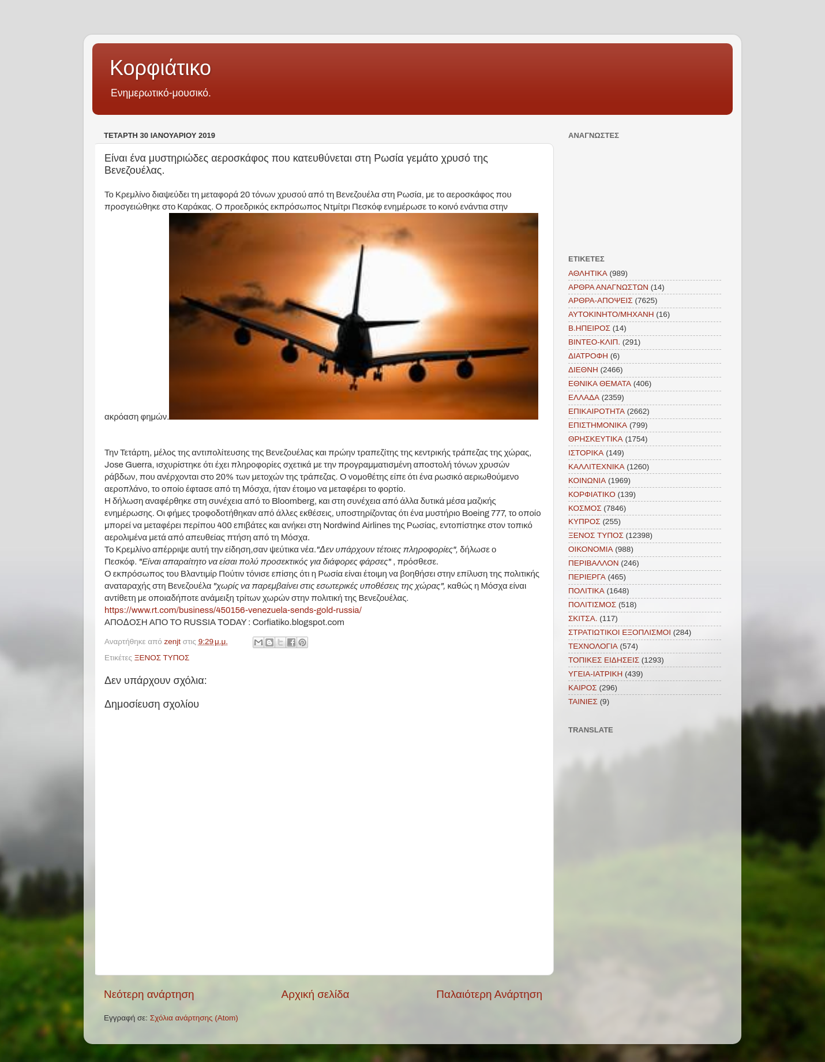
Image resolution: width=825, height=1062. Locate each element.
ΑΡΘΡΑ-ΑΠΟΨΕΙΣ (600, 300)
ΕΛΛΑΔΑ (583, 397)
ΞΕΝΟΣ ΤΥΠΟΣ (162, 657)
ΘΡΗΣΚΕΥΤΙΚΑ (595, 439)
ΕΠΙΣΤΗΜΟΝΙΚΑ (597, 425)
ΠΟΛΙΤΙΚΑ (586, 590)
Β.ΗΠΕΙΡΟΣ (589, 328)
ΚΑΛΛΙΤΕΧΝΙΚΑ (596, 466)
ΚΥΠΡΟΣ (584, 521)
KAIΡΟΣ (582, 687)
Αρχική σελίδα (316, 994)
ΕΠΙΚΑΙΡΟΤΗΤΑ (596, 411)
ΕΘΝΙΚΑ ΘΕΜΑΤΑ (599, 383)
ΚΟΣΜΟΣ (585, 508)
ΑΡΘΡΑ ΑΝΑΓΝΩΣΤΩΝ (608, 287)
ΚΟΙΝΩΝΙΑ (587, 480)
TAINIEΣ (583, 701)
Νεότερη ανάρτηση (149, 994)
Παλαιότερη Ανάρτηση (489, 994)
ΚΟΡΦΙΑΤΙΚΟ (592, 494)
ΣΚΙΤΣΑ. (582, 618)
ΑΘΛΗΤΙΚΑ (588, 273)
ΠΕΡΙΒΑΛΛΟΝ (593, 563)
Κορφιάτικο (160, 68)
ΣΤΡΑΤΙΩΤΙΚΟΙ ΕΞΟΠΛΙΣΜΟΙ (619, 632)
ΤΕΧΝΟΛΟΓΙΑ (593, 646)
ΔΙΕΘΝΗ (583, 369)
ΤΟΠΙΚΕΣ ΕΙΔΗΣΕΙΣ (603, 660)
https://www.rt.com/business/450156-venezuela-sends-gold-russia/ (233, 610)
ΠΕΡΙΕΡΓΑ (587, 577)
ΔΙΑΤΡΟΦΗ (588, 355)
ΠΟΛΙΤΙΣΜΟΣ (592, 604)
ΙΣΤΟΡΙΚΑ (585, 452)
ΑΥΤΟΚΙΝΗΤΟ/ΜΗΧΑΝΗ (611, 314)
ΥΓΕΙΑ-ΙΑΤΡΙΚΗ (595, 674)
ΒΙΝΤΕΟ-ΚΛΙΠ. (594, 342)
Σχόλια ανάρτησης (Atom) (194, 1018)
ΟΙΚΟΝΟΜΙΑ (590, 549)
